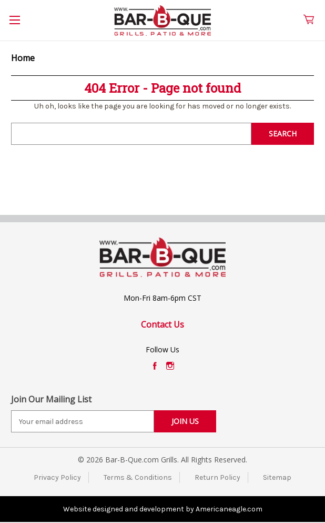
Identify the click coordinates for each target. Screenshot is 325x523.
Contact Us (162, 324)
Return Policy (217, 477)
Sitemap (277, 477)
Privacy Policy (57, 477)
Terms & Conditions (138, 477)
